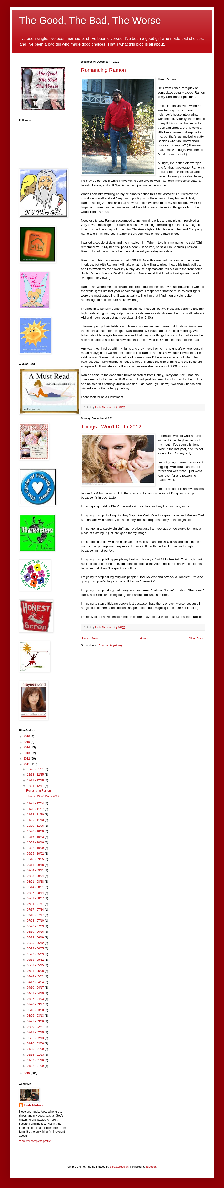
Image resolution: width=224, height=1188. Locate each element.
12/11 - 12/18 (36, 780)
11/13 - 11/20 (36, 814)
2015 (27, 742)
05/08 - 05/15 (36, 965)
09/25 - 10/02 (36, 853)
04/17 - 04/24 (36, 982)
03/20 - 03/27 (36, 1004)
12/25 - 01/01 (36, 769)
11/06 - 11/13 (36, 820)
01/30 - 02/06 (36, 1043)
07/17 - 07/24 (36, 909)
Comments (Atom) (110, 645)
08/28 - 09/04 (36, 876)
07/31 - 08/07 (36, 898)
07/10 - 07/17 (36, 915)
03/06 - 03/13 (36, 1015)
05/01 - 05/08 (36, 971)
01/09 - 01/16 (36, 1060)
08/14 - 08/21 (36, 887)
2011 (27, 764)
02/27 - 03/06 (36, 1021)
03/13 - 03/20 (36, 1010)
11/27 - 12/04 (36, 803)
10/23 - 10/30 (36, 831)
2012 (27, 758)
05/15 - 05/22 (36, 959)
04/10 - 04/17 (36, 987)
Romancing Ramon (103, 70)
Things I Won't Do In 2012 (111, 427)
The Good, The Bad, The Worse (90, 20)
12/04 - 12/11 (36, 786)
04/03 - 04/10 (36, 993)
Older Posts (196, 638)
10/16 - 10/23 (36, 837)
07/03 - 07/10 (36, 920)
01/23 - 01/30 (36, 1049)
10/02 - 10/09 (36, 848)
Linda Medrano (34, 1105)
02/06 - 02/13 (36, 1038)
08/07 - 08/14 (36, 893)
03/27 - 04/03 (36, 999)
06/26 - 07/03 (36, 926)
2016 (27, 736)
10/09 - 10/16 (36, 842)
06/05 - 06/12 (36, 943)
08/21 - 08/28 (36, 881)
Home (144, 638)
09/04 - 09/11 (36, 870)
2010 (27, 1073)
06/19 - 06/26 (36, 931)
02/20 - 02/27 (36, 1026)
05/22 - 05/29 (36, 954)
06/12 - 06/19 (36, 937)
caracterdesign (119, 1166)
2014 (27, 747)
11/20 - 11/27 (36, 809)
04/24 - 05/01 (36, 976)
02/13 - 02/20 (36, 1032)
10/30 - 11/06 (36, 825)
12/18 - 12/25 (36, 774)
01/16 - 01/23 (36, 1054)
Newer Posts (90, 638)
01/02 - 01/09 (36, 1066)
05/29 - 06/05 (36, 948)
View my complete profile (35, 1141)
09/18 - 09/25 (36, 859)
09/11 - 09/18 (36, 865)
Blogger (151, 1166)
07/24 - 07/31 (36, 904)
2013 (27, 753)
